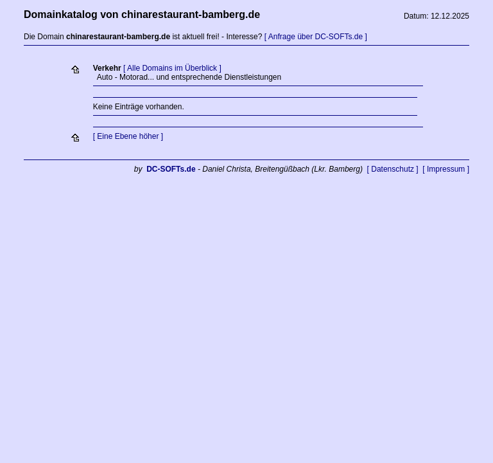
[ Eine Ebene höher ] (128, 136)
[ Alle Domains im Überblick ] (172, 68)
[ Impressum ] (445, 169)
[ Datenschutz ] (393, 169)
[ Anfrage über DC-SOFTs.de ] (315, 36)
